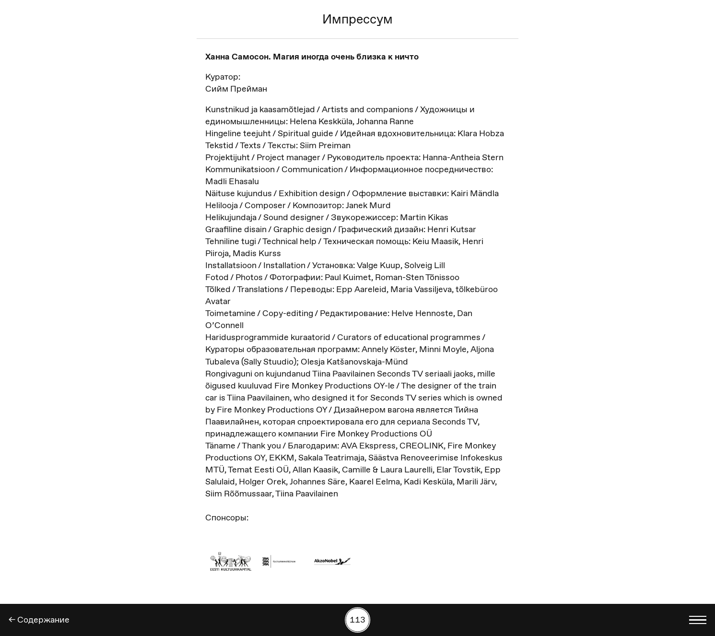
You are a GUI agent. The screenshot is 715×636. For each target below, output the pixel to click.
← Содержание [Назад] (39, 619)
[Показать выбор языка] (697, 620)
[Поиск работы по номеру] (358, 620)
